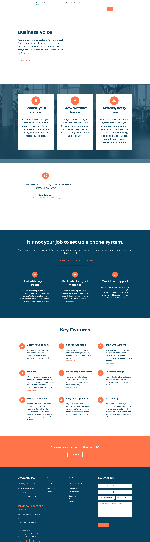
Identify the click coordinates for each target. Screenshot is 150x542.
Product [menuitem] (72, 455)
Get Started (25, 49)
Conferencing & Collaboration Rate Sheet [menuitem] (43, 536)
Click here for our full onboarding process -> (75, 238)
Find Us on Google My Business (30, 514)
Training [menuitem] (72, 478)
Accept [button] (110, 9)
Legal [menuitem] (20, 536)
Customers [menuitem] (73, 473)
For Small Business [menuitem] (75, 460)
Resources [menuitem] (51, 455)
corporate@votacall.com (32, 511)
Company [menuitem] (51, 465)
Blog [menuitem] (48, 458)
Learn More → (71, 338)
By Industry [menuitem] (73, 465)
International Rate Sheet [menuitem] (73, 536)
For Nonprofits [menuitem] (74, 468)
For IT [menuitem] (71, 458)
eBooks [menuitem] (50, 460)
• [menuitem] (24, 536)
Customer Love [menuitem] (74, 476)
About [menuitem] (49, 468)
